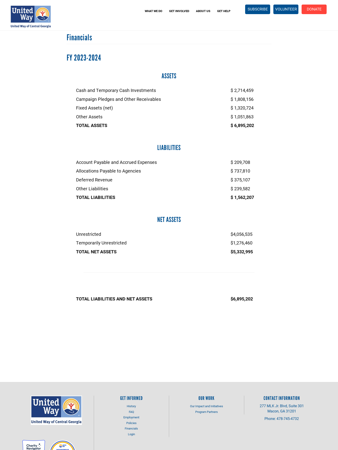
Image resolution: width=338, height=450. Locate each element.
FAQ (131, 412)
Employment (131, 417)
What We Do (153, 11)
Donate (314, 9)
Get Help (223, 11)
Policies (131, 423)
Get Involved (179, 11)
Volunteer (286, 9)
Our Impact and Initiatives (206, 406)
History (131, 406)
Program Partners (206, 412)
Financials (131, 428)
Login (131, 434)
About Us (203, 11)
